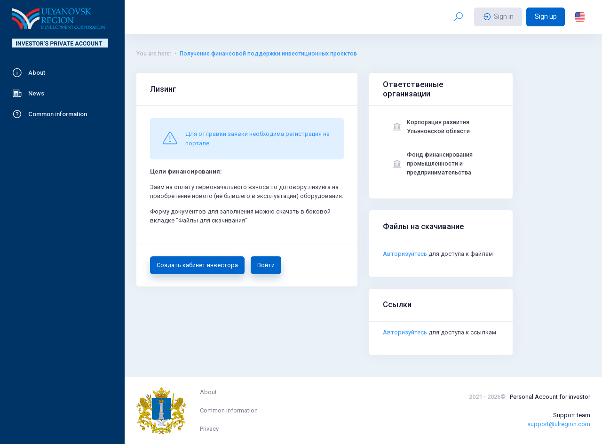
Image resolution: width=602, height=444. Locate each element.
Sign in (498, 17)
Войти (266, 265)
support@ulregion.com (558, 424)
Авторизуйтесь (405, 256)
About (208, 392)
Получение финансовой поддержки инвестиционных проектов (268, 53)
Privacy (209, 428)
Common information (229, 410)
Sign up (546, 16)
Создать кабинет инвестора (197, 265)
